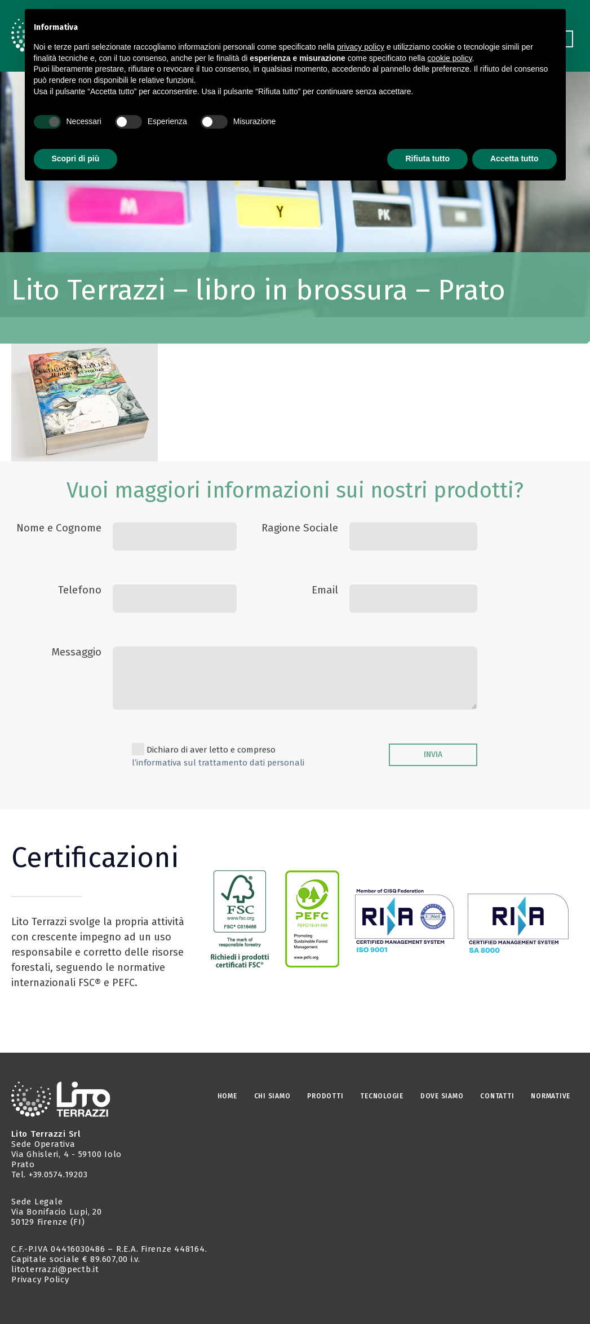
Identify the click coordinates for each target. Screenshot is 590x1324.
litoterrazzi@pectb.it (55, 1269)
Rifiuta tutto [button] (427, 158)
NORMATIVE (550, 1096)
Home (227, 1096)
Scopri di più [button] (76, 158)
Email (325, 589)
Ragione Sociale (299, 527)
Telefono (79, 589)
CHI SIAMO (272, 1096)
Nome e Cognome (58, 527)
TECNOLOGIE (381, 1096)
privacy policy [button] (360, 46)
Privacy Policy (40, 1279)
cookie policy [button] (449, 58)
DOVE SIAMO (442, 1096)
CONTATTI (497, 1096)
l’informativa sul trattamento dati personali (218, 763)
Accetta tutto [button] (514, 158)
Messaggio (76, 651)
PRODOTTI (325, 1096)
